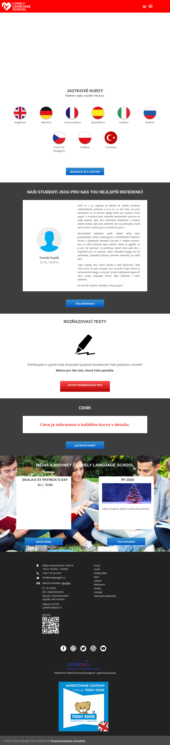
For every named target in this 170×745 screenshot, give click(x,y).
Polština (85, 147)
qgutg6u (66, 583)
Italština (123, 122)
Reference (99, 584)
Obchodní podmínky (105, 596)
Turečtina (110, 147)
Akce (96, 576)
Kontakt (98, 592)
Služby (97, 588)
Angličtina (20, 122)
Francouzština (73, 122)
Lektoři (97, 580)
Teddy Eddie (100, 573)
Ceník (97, 569)
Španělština (98, 122)
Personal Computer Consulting (68, 740)
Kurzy (97, 565)
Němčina (46, 122)
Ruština (149, 122)
